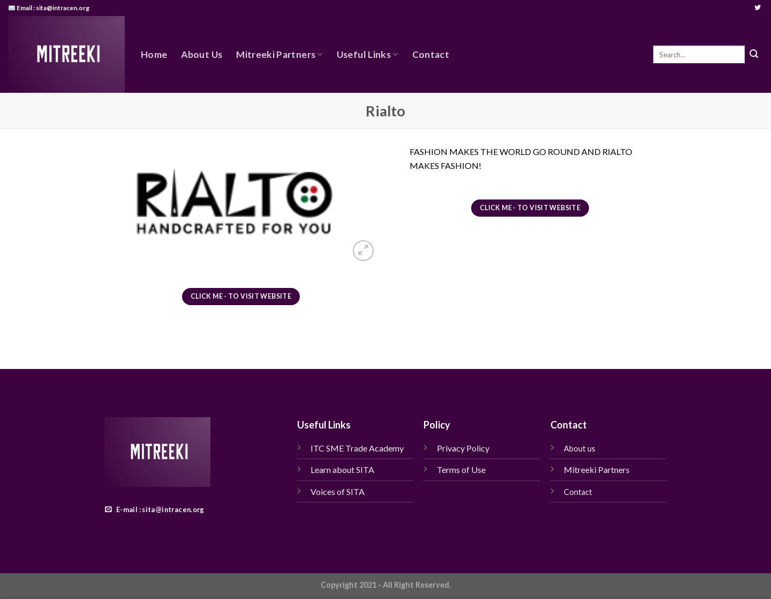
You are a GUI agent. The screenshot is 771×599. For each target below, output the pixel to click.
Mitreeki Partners (279, 54)
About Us (201, 54)
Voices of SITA (338, 491)
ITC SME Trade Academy (357, 448)
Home (154, 54)
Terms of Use (462, 469)
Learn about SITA (342, 469)
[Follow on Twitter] (757, 8)
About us (579, 448)
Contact (430, 54)
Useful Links (367, 54)
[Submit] (754, 55)
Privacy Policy (463, 448)
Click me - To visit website (241, 296)
